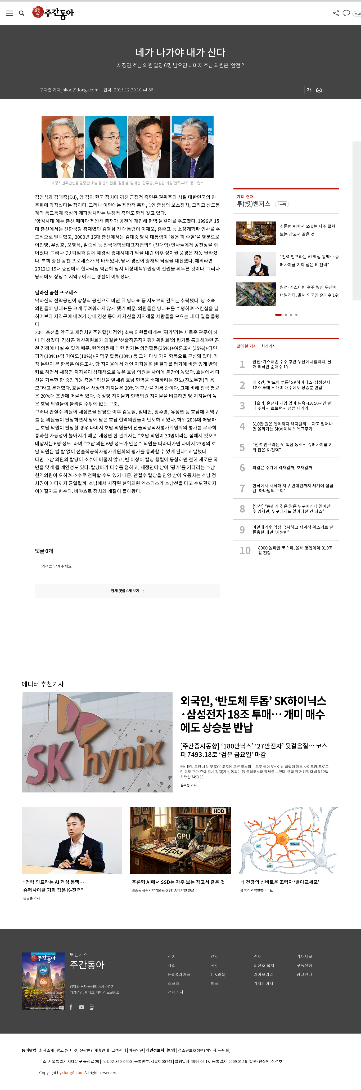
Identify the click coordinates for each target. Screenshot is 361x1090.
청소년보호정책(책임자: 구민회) (204, 1050)
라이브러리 (263, 974)
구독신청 (304, 965)
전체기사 (176, 992)
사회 (172, 965)
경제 (215, 956)
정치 (172, 956)
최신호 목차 (264, 965)
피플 (215, 983)
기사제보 (304, 956)
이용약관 (136, 1050)
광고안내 (304, 974)
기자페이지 (263, 983)
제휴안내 (101, 1050)
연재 (257, 956)
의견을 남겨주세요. (57, 566)
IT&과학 (218, 974)
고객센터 (118, 1050)
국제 (215, 965)
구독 (282, 204)
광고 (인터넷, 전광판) (74, 1050)
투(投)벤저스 (253, 204)
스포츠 (174, 983)
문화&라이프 (179, 974)
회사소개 (46, 1050)
